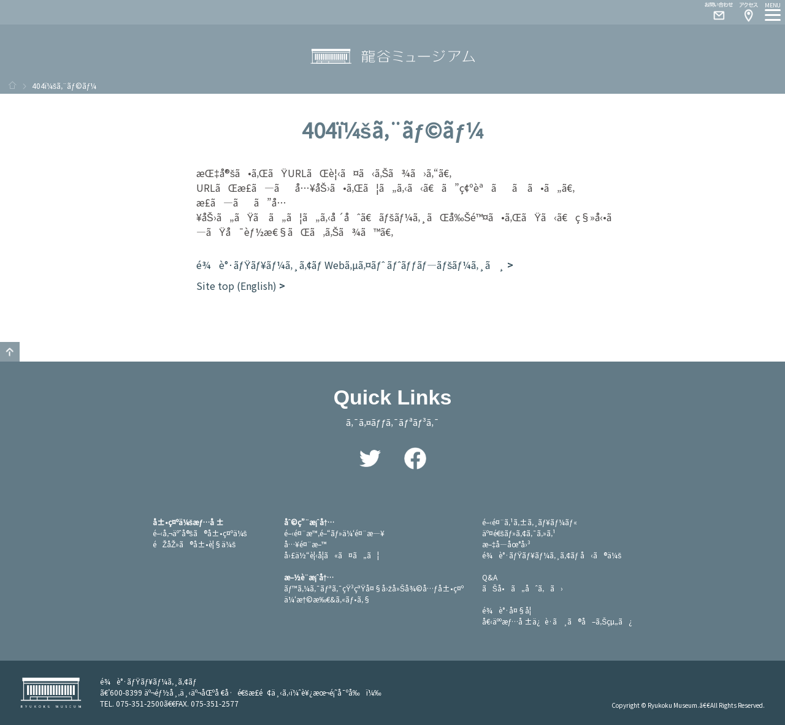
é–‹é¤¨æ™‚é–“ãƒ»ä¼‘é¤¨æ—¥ (334, 533)
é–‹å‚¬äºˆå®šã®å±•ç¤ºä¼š (200, 533)
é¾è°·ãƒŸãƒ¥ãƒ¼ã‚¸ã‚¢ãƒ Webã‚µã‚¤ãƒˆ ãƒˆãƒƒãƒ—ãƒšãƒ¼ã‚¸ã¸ (350, 264)
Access (748, 12)
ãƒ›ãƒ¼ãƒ (12, 85)
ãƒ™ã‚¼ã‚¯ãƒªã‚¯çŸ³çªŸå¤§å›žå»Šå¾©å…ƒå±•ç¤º (374, 588)
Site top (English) (236, 285)
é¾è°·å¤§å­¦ (506, 610)
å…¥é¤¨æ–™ (305, 544)
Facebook (415, 458)
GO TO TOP (10, 352)
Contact (714, 12)
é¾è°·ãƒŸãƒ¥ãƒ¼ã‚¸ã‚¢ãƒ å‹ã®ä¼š (552, 555)
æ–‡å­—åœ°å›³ (506, 544)
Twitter (370, 458)
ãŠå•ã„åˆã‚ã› (522, 588)
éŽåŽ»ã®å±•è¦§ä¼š (194, 544)
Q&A (489, 577)
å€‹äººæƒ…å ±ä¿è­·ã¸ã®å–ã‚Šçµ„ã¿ (557, 621)
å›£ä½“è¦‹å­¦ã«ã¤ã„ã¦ (331, 555)
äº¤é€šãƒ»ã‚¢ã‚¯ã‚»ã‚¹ (519, 533)
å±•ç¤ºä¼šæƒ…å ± (188, 522)
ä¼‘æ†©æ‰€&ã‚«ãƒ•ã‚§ (327, 599)
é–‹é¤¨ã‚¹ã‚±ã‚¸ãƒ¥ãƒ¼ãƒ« (529, 522)
